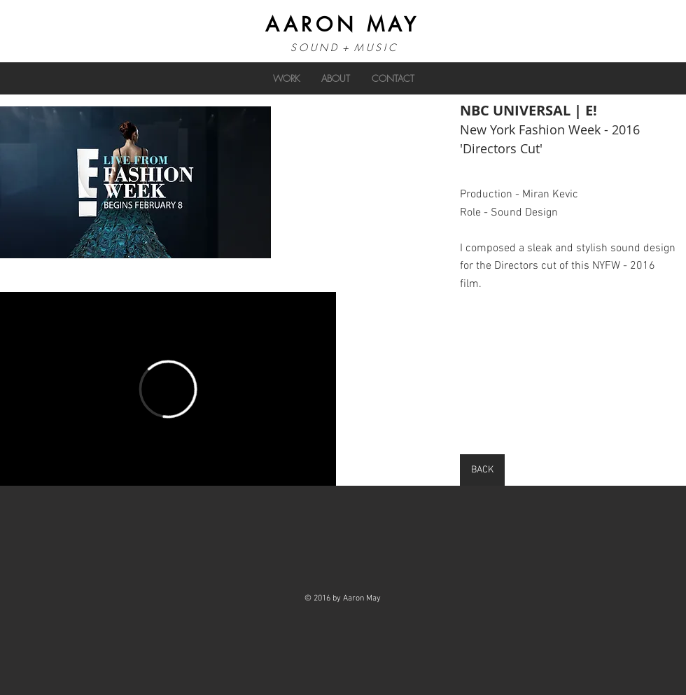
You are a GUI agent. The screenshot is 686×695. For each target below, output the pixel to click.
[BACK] (482, 470)
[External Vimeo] (168, 389)
